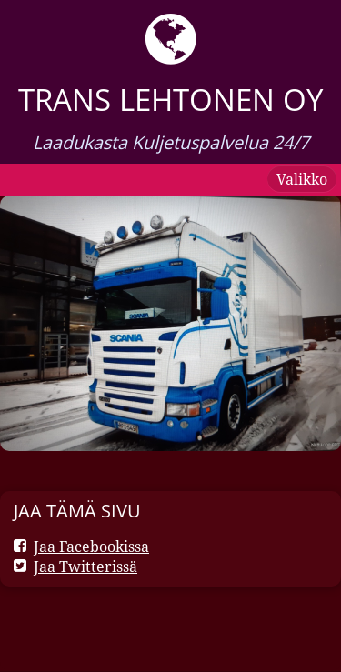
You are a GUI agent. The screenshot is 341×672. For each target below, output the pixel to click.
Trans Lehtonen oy (170, 99)
